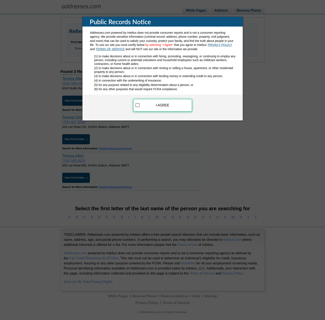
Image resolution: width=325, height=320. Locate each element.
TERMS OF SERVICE (110, 49)
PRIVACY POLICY (220, 45)
